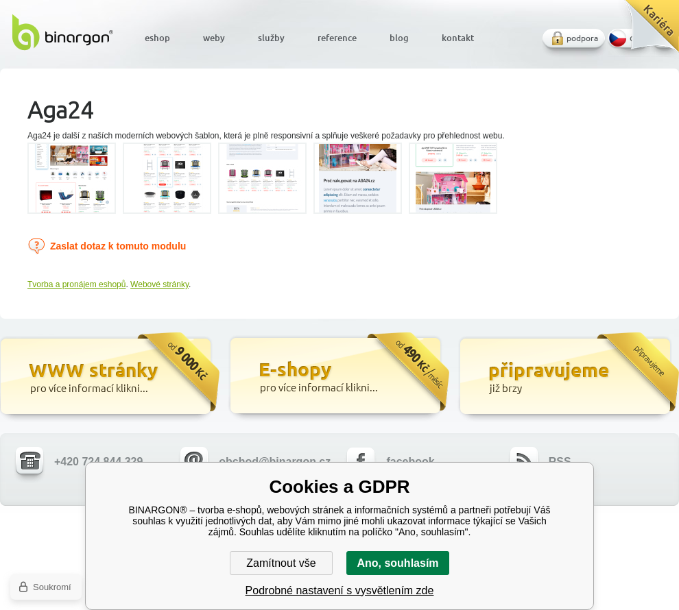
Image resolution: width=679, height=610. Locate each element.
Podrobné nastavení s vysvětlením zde (340, 590)
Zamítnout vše (280, 563)
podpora (582, 38)
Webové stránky (159, 284)
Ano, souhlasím (397, 563)
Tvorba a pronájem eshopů (76, 284)
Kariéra (647, 31)
